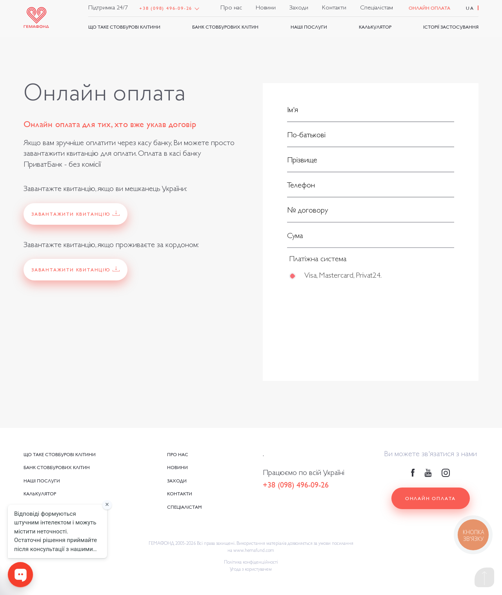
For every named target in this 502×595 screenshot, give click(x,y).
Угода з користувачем (251, 570)
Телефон (301, 186)
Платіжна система (318, 262)
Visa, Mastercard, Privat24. (343, 278)
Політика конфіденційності (251, 562)
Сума (295, 238)
